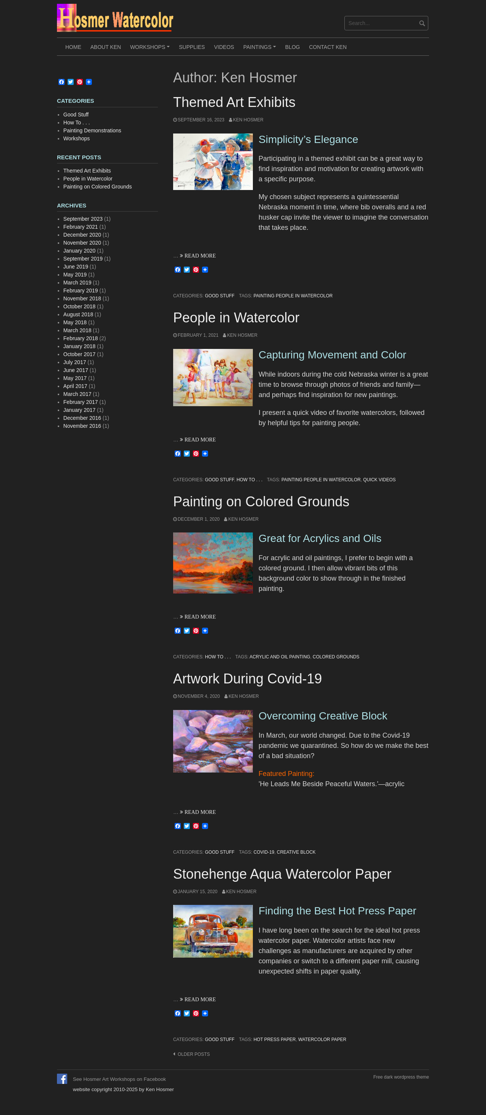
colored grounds (336, 657)
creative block (296, 852)
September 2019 (83, 259)
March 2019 (77, 283)
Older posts (194, 1054)
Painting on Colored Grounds (261, 501)
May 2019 (75, 275)
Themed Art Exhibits (234, 102)
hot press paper (275, 1039)
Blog (292, 47)
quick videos (379, 479)
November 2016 (82, 426)
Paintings (260, 49)
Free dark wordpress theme (401, 1077)
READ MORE (199, 255)
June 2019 (75, 267)
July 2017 (74, 362)
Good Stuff (220, 295)
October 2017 (79, 354)
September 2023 (83, 219)
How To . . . (249, 479)
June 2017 (75, 370)
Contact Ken (328, 47)
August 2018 (78, 314)
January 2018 (79, 346)
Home (73, 47)
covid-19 (264, 852)
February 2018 (80, 338)
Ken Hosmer (248, 119)
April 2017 (75, 386)
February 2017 (80, 402)
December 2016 (82, 418)
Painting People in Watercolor (293, 295)
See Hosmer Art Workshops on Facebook (119, 1079)
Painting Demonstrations (92, 130)
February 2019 (80, 290)
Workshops (151, 49)
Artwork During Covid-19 (247, 678)
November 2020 (82, 243)
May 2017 (75, 378)
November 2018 (82, 298)
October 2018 (79, 306)
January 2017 (79, 410)
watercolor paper (322, 1039)
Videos (224, 47)
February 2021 (80, 227)
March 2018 (77, 330)
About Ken (105, 47)
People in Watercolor (236, 317)
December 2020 (82, 235)
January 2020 (79, 251)
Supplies (192, 47)
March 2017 (77, 394)
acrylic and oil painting (279, 657)
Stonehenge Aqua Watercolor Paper (282, 874)
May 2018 (75, 322)
